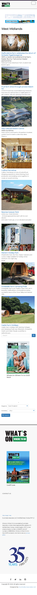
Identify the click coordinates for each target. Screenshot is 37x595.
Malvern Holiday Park (9, 253)
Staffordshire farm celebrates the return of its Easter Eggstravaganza (18, 54)
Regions (4, 406)
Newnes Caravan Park (10, 212)
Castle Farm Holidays (9, 325)
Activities (4, 410)
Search (5, 415)
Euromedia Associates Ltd (27, 587)
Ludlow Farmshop (8, 170)
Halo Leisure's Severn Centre (12, 128)
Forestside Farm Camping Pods (14, 286)
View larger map (6, 515)
